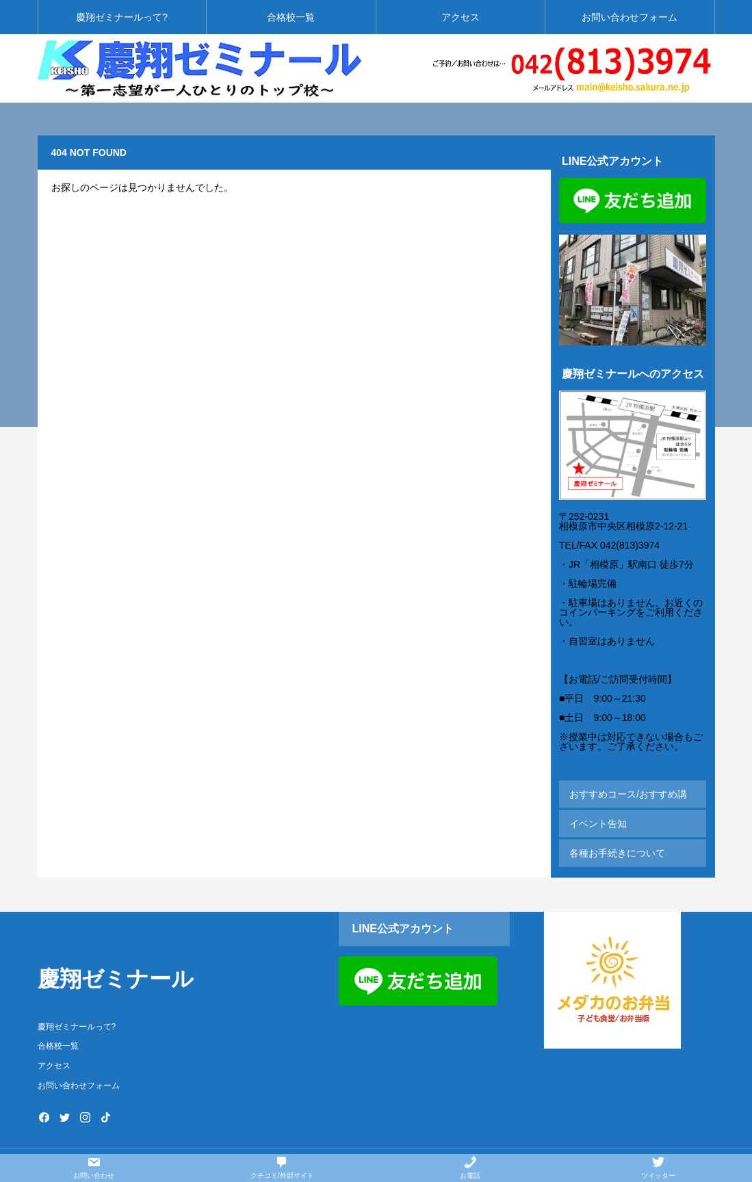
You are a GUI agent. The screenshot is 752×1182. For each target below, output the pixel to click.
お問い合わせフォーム (629, 17)
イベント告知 (598, 823)
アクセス (460, 17)
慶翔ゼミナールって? (122, 17)
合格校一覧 (291, 17)
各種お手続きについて (617, 853)
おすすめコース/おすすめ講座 (628, 798)
